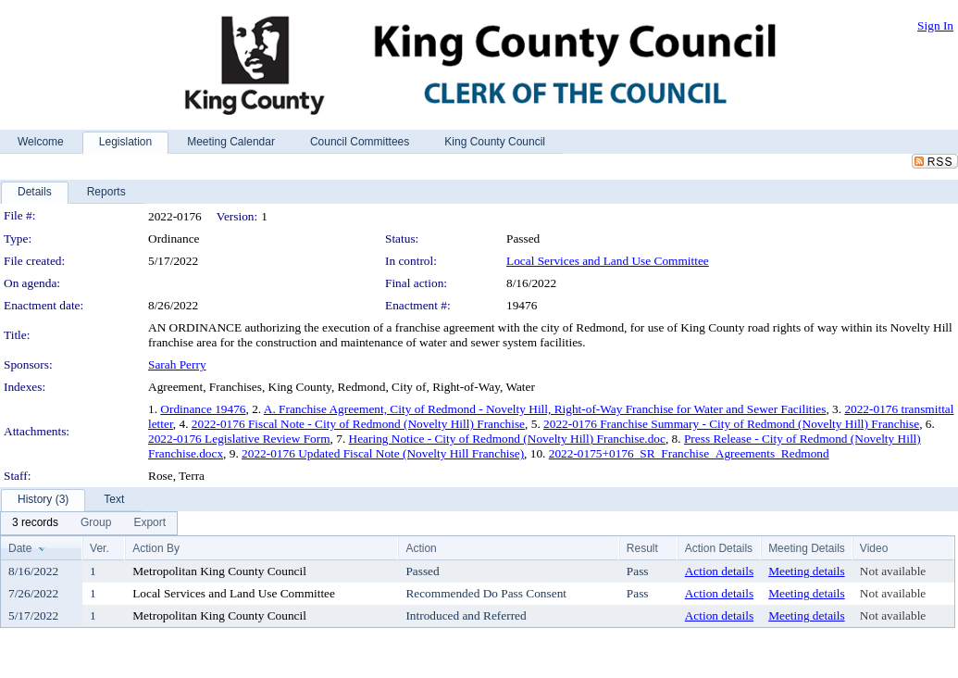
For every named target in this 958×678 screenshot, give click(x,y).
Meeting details (806, 571)
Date (19, 548)
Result (642, 548)
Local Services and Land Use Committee (607, 261)
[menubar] (89, 523)
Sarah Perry (177, 364)
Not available (893, 571)
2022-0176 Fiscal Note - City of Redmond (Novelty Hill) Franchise (358, 424)
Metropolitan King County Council (219, 571)
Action (420, 548)
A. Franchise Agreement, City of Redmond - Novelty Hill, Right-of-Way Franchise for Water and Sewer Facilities (545, 409)
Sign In (935, 25)
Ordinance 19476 (202, 409)
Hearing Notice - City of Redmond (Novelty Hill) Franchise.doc (507, 439)
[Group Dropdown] (95, 523)
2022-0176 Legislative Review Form (239, 439)
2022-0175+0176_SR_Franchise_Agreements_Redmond (689, 453)
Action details (719, 571)
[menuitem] (35, 523)
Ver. (99, 548)
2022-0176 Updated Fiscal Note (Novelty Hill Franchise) (383, 453)
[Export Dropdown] (149, 523)
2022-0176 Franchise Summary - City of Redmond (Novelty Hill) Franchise (731, 424)
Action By (156, 548)
